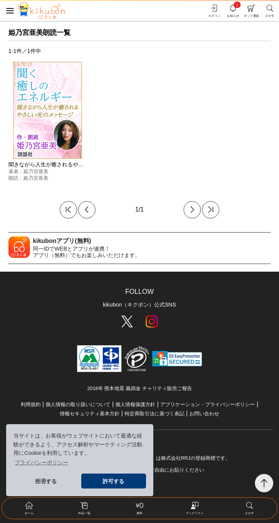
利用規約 (31, 404)
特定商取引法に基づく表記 (154, 413)
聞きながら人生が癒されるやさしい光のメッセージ (70, 164)
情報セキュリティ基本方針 (90, 413)
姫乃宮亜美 (35, 171)
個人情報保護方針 (135, 404)
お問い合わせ (204, 413)
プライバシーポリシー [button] (41, 462)
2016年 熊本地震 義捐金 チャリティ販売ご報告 (139, 388)
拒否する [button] (46, 481)
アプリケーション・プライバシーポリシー (207, 404)
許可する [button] (113, 481)
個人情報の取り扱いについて (78, 404)
